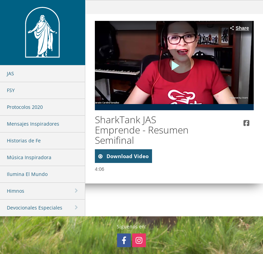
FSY (11, 90)
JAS (10, 73)
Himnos (15, 191)
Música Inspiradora (29, 157)
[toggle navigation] (77, 190)
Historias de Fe (24, 140)
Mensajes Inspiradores (33, 123)
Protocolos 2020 (25, 107)
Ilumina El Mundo (27, 174)
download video (127, 156)
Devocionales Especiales (34, 207)
